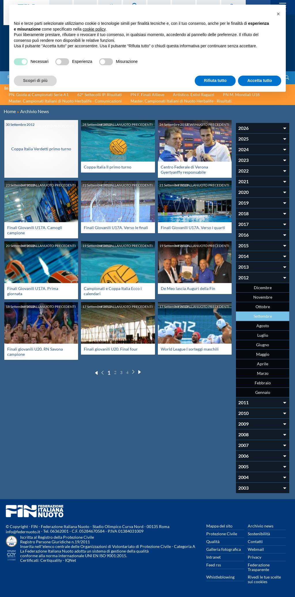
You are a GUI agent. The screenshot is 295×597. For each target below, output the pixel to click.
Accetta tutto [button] (259, 80)
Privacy (254, 557)
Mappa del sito (219, 525)
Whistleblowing (220, 576)
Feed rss (213, 564)
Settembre (263, 316)
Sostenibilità (259, 533)
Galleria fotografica (223, 549)
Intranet (213, 557)
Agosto (262, 325)
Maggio (262, 354)
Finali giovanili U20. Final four (111, 349)
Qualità (213, 541)
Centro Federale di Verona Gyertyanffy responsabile (184, 169)
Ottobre (263, 306)
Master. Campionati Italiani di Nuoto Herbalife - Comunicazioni (65, 100)
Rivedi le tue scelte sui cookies (264, 579)
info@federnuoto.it (23, 531)
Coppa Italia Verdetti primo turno (41, 146)
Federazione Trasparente (259, 567)
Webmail (256, 549)
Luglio (262, 335)
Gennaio (262, 392)
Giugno (262, 344)
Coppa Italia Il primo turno (107, 166)
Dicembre (263, 287)
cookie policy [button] (94, 29)
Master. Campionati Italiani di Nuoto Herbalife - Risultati (181, 100)
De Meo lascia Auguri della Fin (188, 288)
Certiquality (51, 560)
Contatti (255, 541)
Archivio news (260, 525)
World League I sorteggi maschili (190, 349)
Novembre (262, 297)
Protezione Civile (221, 533)
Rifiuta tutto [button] (215, 80)
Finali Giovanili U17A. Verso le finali (116, 227)
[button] (278, 13)
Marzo (262, 373)
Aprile (262, 363)
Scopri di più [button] (35, 80)
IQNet (70, 560)
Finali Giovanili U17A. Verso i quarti (193, 227)
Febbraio (263, 382)
